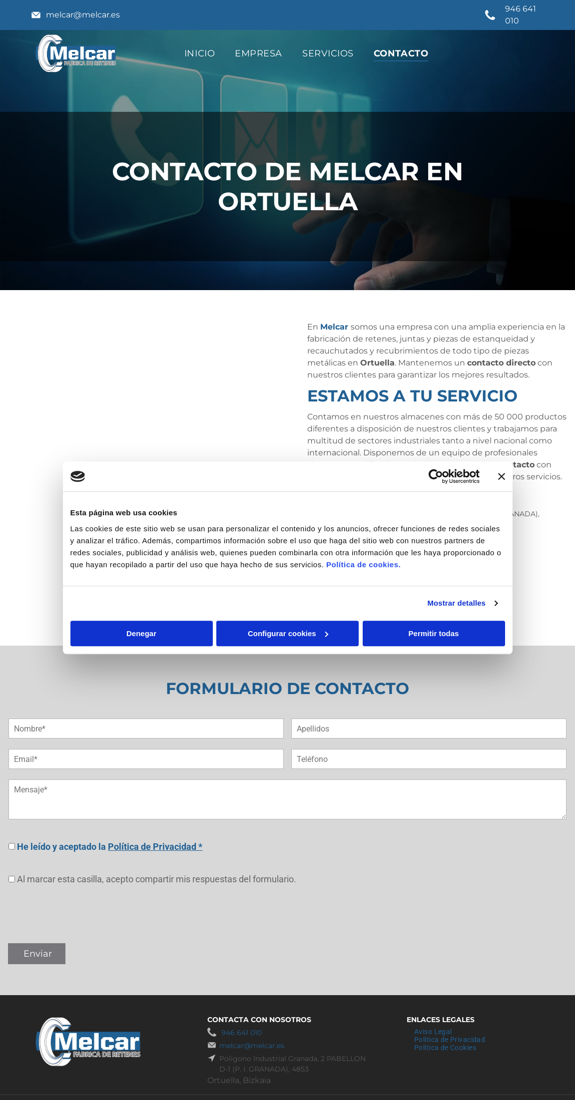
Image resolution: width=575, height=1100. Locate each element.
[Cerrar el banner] (501, 476)
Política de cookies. (363, 564)
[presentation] (84, 913)
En (312, 327)
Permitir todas (434, 633)
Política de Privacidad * (155, 846)
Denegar (141, 633)
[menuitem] (199, 53)
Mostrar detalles (456, 603)
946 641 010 (241, 1032)
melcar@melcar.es (83, 14)
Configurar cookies (288, 633)
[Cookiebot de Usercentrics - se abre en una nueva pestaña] (436, 476)
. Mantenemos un (430, 362)
